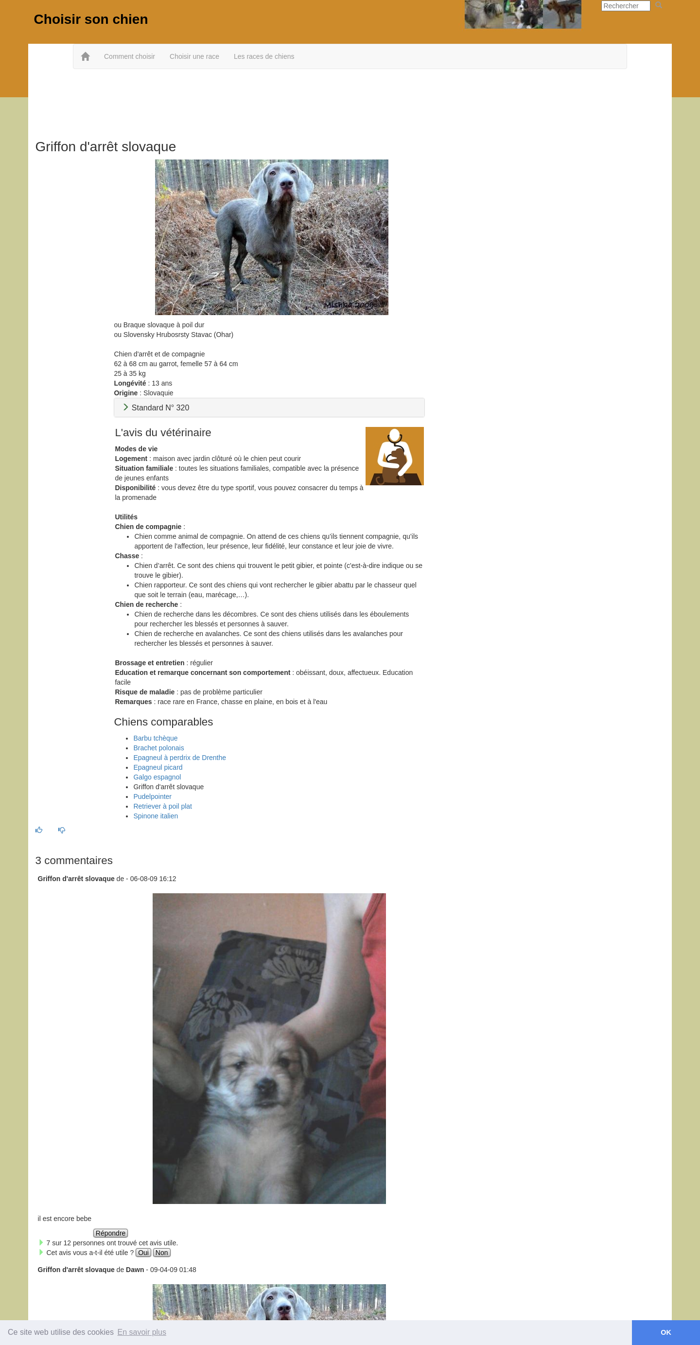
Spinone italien (155, 816)
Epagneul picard (157, 767)
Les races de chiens (264, 56)
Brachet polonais (158, 748)
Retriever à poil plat (162, 806)
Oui (143, 1253)
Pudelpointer (152, 796)
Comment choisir (129, 56)
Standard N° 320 (155, 408)
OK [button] (666, 1332)
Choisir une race (194, 56)
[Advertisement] (350, 101)
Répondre (111, 1233)
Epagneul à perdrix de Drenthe (179, 757)
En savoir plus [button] (142, 1332)
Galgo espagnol (157, 777)
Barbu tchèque (155, 738)
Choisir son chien (91, 19)
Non (162, 1253)
